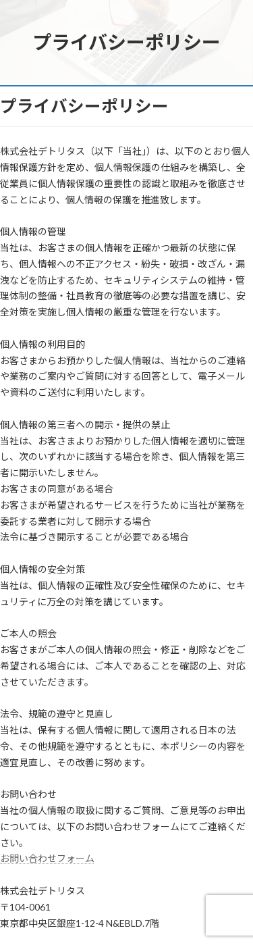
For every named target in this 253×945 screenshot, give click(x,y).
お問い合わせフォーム (47, 858)
